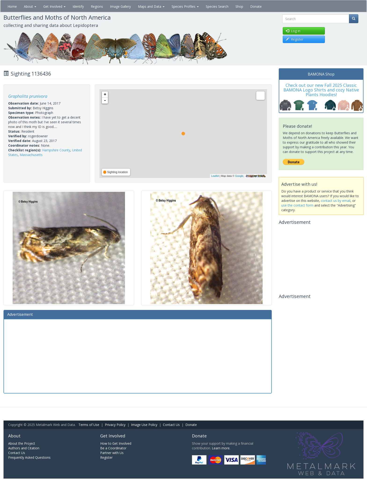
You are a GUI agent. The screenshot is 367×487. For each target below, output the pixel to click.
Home (12, 6)
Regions (97, 6)
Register (106, 457)
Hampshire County (56, 150)
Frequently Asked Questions (29, 457)
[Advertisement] (137, 355)
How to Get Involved (115, 443)
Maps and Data (151, 6)
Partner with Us (112, 453)
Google (239, 175)
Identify (78, 6)
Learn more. (221, 448)
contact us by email (335, 200)
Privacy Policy (115, 424)
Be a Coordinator (113, 448)
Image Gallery (120, 6)
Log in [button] (293, 31)
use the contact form (297, 205)
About (30, 6)
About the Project (21, 443)
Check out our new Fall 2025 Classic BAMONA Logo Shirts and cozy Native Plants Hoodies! (321, 89)
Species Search (217, 6)
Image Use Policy (144, 424)
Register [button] (294, 39)
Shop (239, 6)
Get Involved (54, 6)
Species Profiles (185, 6)
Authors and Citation (23, 448)
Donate (256, 6)
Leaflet (215, 175)
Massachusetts (31, 155)
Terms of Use (88, 424)
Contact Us (171, 424)
